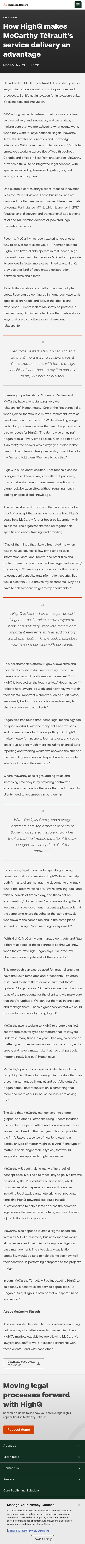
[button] (42, 1445)
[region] (42, 1521)
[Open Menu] (78, 4)
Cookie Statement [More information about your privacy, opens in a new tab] (17, 1530)
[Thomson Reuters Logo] (16, 5)
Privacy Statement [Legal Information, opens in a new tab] (38, 1530)
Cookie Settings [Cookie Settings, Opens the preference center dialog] (42, 1539)
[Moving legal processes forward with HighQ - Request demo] (18, 1429)
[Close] (79, 1505)
